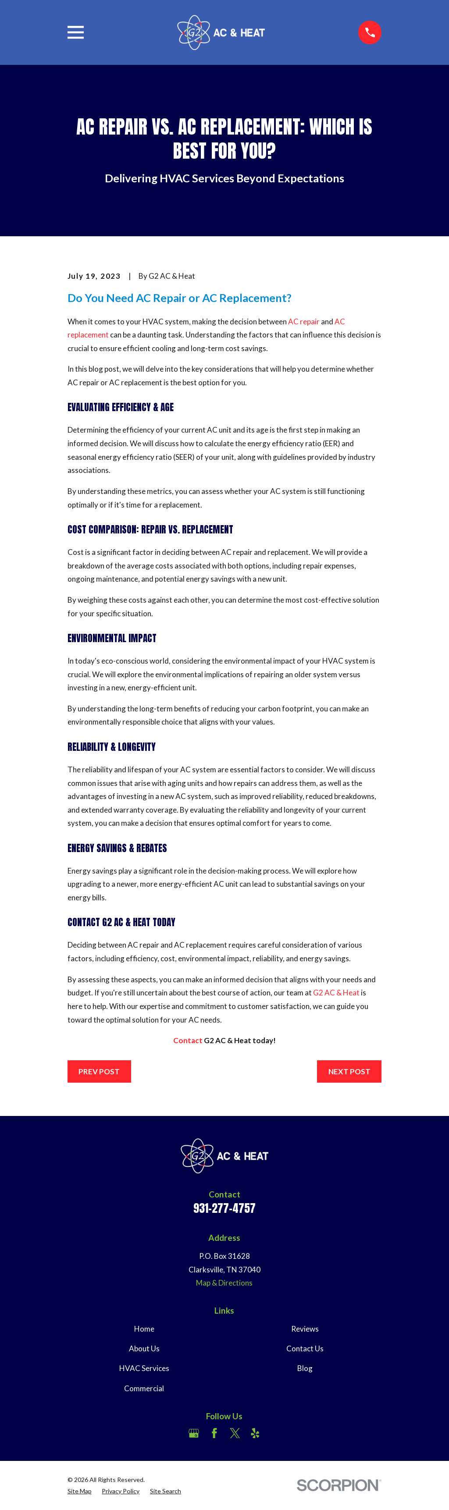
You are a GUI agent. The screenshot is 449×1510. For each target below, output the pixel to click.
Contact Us (305, 1348)
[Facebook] (214, 1433)
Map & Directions (224, 1282)
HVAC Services (144, 1368)
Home (144, 1328)
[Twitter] (235, 1433)
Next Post (349, 1071)
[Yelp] (255, 1433)
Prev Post (99, 1071)
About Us (144, 1348)
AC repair (304, 321)
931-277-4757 (224, 1208)
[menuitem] (80, 1491)
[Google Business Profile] (194, 1433)
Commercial (144, 1388)
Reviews (305, 1328)
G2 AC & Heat (336, 992)
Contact (188, 1040)
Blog (305, 1368)
